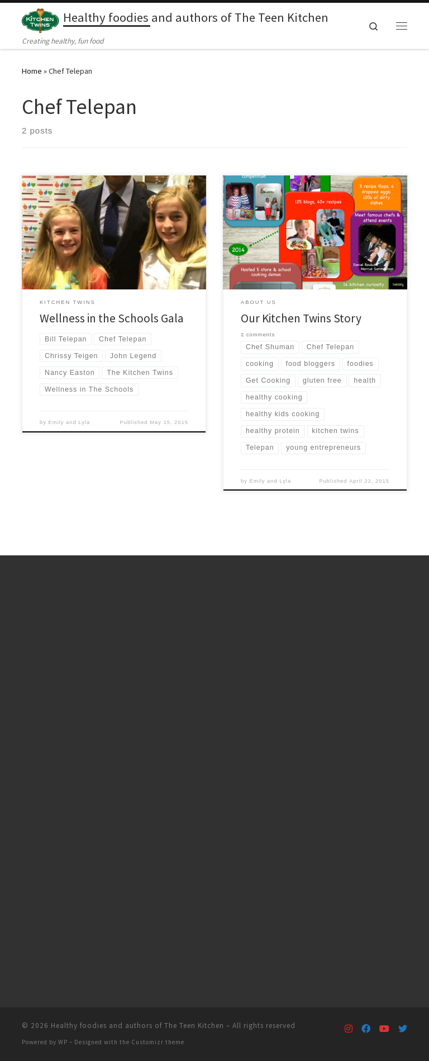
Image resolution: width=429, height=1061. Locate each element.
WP (63, 1042)
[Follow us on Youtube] (384, 1029)
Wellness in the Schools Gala (112, 318)
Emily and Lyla (69, 422)
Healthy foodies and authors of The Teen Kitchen (137, 1025)
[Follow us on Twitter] (402, 1029)
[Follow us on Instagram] (348, 1029)
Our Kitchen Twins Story (301, 318)
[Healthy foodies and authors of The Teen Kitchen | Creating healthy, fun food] (40, 19)
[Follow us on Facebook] (365, 1029)
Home (32, 71)
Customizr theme (157, 1042)
